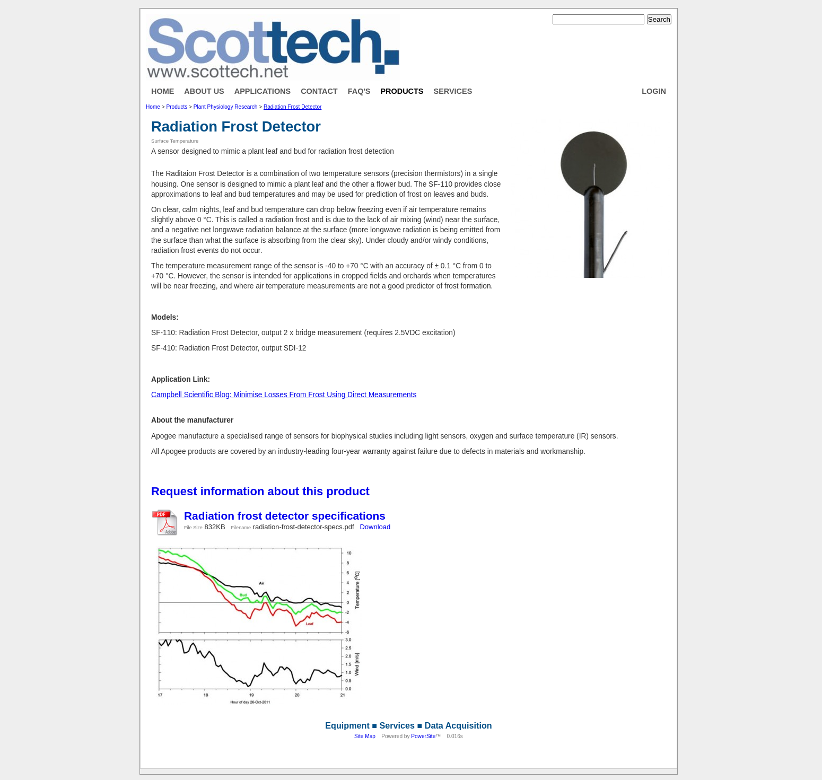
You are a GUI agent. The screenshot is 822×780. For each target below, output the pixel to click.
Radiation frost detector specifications (285, 516)
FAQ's (359, 91)
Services (453, 91)
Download (375, 527)
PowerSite (423, 736)
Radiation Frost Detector (292, 107)
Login (654, 91)
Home (162, 91)
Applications (262, 91)
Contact (319, 91)
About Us (204, 91)
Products (401, 91)
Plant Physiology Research (226, 107)
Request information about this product (260, 491)
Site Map (364, 736)
